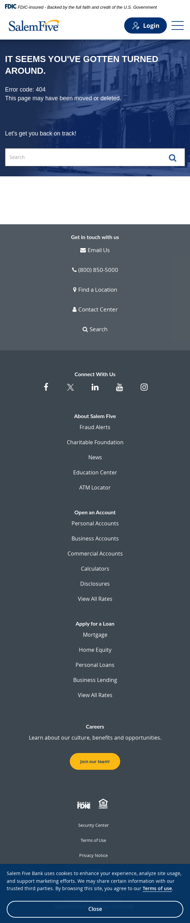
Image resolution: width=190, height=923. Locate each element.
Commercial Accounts (95, 553)
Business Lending (95, 680)
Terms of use (157, 888)
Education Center (95, 472)
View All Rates (95, 598)
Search (95, 329)
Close (95, 909)
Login (145, 25)
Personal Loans (95, 665)
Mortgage (95, 634)
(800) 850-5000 (95, 270)
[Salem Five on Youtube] (119, 390)
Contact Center (95, 309)
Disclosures (95, 583)
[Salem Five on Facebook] (46, 390)
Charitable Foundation (95, 442)
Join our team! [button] (95, 761)
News (95, 457)
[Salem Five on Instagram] (144, 390)
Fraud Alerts (95, 427)
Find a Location (95, 290)
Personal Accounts (95, 523)
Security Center (93, 825)
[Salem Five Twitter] (70, 391)
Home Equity (95, 649)
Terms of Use (93, 840)
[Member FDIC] (84, 804)
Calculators (95, 568)
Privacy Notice (93, 855)
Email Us (95, 250)
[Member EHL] (104, 804)
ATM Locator (95, 487)
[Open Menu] (177, 25)
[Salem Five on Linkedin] (95, 390)
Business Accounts (95, 538)
